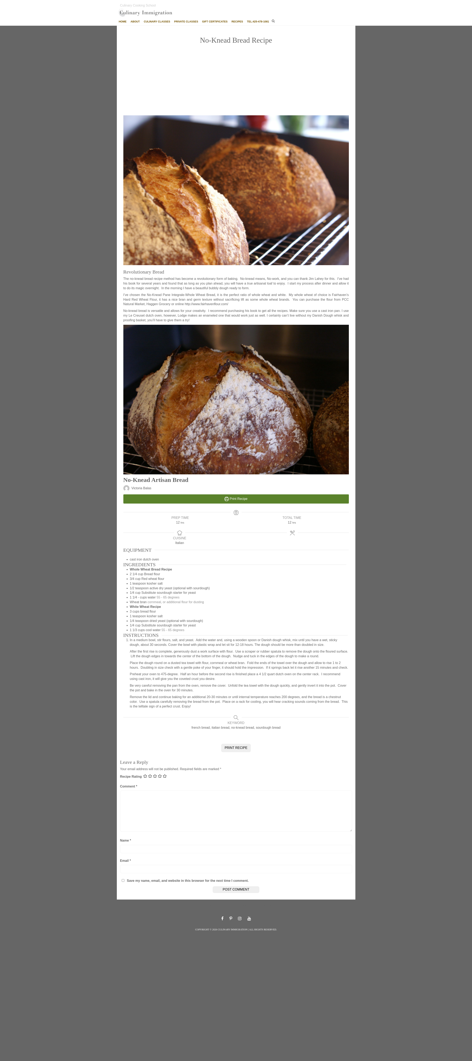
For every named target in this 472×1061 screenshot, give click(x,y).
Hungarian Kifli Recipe (254, 905)
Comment (128, 786)
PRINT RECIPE (236, 748)
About (135, 21)
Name (125, 840)
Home (122, 21)
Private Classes (186, 21)
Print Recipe (235, 498)
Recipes (237, 21)
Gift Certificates (215, 21)
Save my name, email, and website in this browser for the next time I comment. (188, 880)
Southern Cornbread (216, 905)
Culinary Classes (157, 21)
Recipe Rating (131, 776)
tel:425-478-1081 (258, 21)
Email (125, 860)
